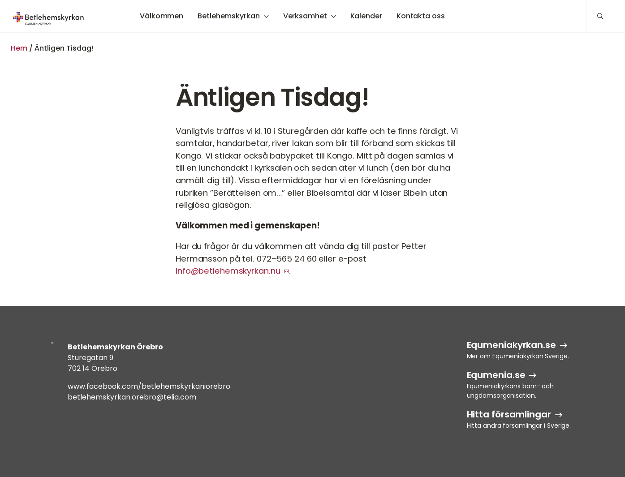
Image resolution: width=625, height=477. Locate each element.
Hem (19, 48)
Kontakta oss (421, 16)
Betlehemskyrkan (229, 16)
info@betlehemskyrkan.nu (228, 270)
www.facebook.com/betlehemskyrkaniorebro (149, 386)
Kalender (366, 16)
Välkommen (161, 16)
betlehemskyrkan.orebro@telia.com (132, 397)
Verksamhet (305, 16)
